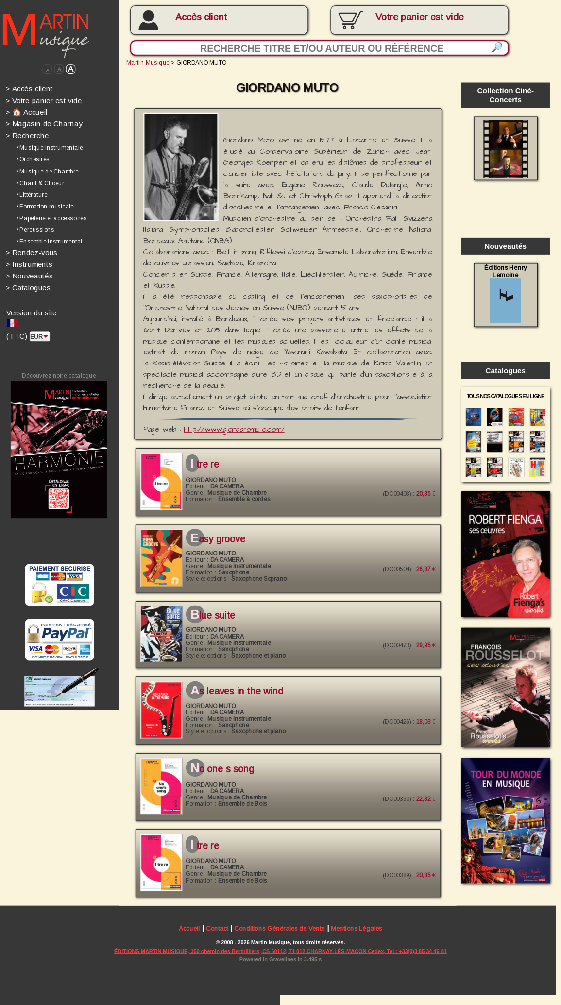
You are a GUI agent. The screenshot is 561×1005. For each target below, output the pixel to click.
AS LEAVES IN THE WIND (236, 691)
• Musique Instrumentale (49, 147)
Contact (217, 929)
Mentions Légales (356, 929)
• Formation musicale (45, 206)
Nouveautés (29, 276)
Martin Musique (148, 62)
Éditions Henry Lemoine (505, 292)
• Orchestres (33, 159)
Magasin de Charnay (44, 124)
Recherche (27, 135)
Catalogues (28, 287)
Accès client (201, 17)
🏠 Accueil (26, 112)
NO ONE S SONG (222, 769)
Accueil (189, 929)
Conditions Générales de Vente (279, 929)
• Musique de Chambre (47, 171)
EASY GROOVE (217, 539)
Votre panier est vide (43, 100)
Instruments (28, 264)
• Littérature (32, 194)
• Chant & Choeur (40, 183)
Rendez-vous (31, 252)
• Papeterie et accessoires (51, 218)
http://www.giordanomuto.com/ (234, 429)
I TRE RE (204, 464)
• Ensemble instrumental (49, 241)
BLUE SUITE (212, 615)
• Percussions (35, 229)
